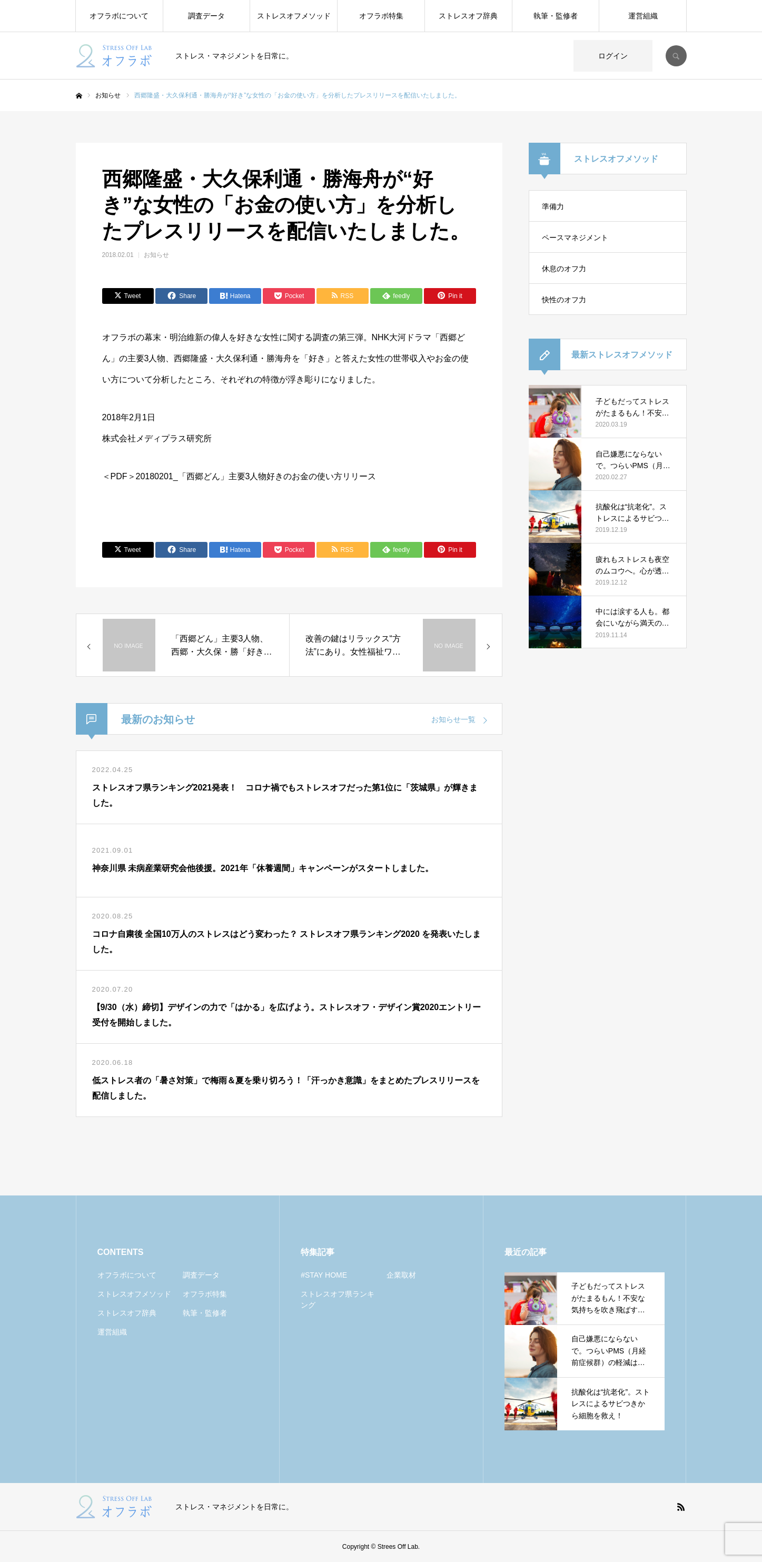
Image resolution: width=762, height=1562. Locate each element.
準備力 (553, 206)
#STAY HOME (324, 1275)
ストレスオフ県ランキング (337, 1299)
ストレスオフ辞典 (468, 16)
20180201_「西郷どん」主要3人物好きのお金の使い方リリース (256, 476)
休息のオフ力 (564, 268)
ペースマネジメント (575, 237)
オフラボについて (119, 16)
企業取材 (401, 1275)
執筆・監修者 (555, 16)
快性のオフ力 (564, 299)
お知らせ (156, 255)
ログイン (613, 56)
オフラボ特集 (381, 16)
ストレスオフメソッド (294, 16)
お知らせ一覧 (453, 719)
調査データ (206, 16)
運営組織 (643, 16)
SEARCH (676, 55)
